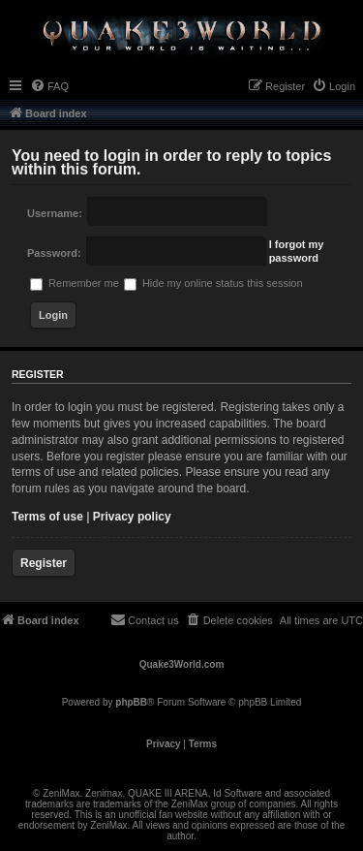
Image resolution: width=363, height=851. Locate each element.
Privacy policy (132, 516)
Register (43, 563)
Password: (54, 253)
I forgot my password (296, 251)
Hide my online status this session (213, 283)
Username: (54, 213)
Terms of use (47, 516)
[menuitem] (49, 86)
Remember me (74, 283)
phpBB (131, 702)
